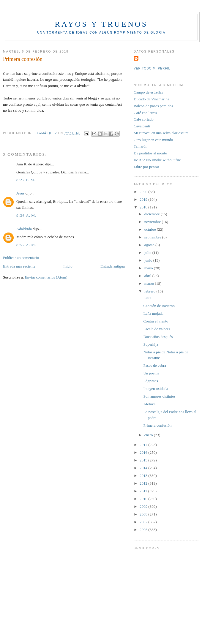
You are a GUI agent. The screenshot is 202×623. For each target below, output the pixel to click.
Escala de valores (156, 329)
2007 (144, 522)
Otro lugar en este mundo (153, 139)
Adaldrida (24, 229)
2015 (144, 460)
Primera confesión (157, 425)
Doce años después (158, 336)
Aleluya (149, 404)
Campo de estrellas (148, 92)
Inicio (67, 266)
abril (148, 275)
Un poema (151, 373)
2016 (144, 452)
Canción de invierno (158, 305)
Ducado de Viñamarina (151, 99)
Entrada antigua (112, 266)
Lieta (147, 298)
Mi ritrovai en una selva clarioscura (161, 133)
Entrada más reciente (19, 266)
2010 (144, 498)
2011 (144, 491)
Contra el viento (155, 321)
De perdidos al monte (150, 153)
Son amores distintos (159, 396)
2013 (144, 475)
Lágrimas (150, 381)
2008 (144, 514)
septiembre (153, 237)
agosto (149, 245)
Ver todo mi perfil (152, 68)
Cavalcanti (142, 126)
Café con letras (145, 112)
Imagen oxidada (155, 388)
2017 (144, 444)
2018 (144, 207)
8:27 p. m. (26, 180)
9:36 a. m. (26, 215)
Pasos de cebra (154, 365)
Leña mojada (153, 313)
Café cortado (144, 119)
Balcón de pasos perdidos (153, 106)
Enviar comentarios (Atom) (46, 277)
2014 (144, 468)
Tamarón (140, 146)
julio (148, 252)
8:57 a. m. (26, 245)
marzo (149, 283)
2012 (144, 483)
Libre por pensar (146, 167)
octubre (150, 229)
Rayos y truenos (101, 24)
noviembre (153, 221)
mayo (149, 268)
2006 (144, 529)
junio (148, 260)
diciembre (152, 214)
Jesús (20, 193)
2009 (144, 506)
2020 (144, 191)
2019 (144, 199)
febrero (150, 291)
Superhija (150, 344)
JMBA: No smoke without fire (157, 160)
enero (149, 435)
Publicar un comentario (21, 257)
